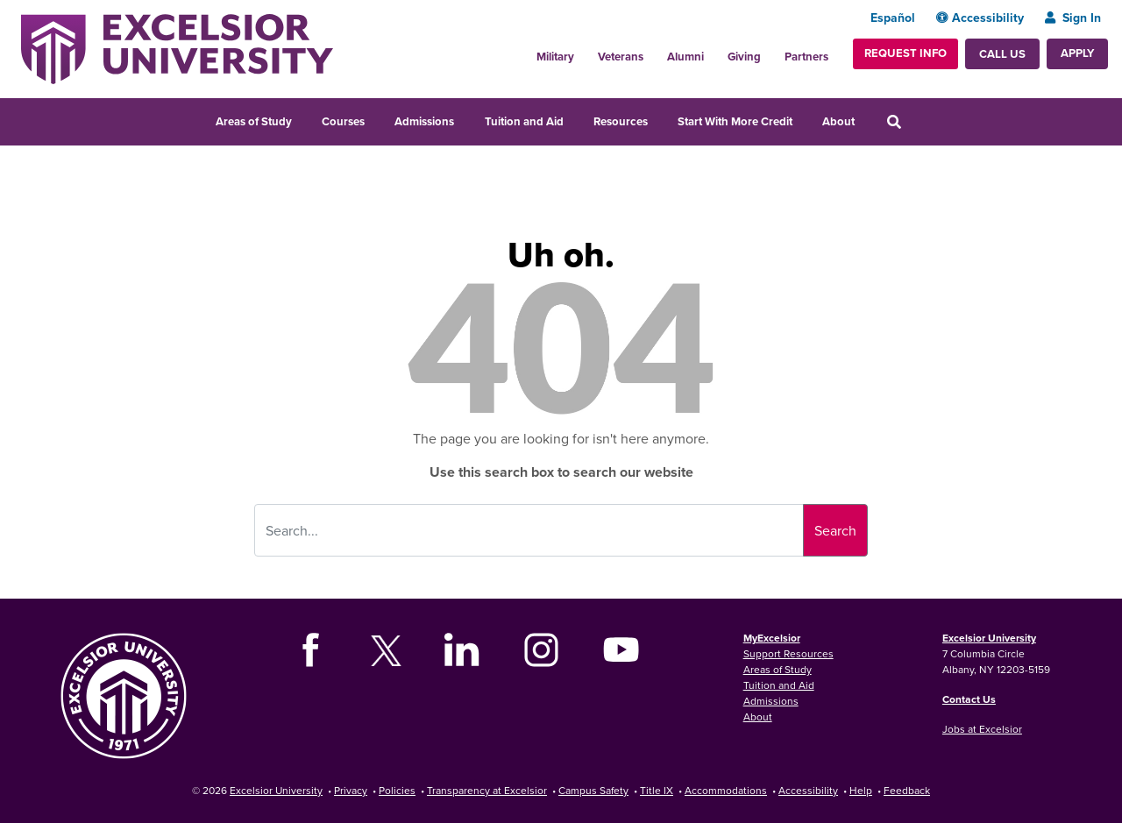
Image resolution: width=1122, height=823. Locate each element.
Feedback (907, 790)
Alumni (685, 56)
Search (835, 530)
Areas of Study (254, 121)
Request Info (905, 53)
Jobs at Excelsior (982, 728)
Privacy (350, 790)
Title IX (656, 790)
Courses (343, 121)
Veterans (620, 56)
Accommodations (726, 790)
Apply (1077, 53)
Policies (397, 790)
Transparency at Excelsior (487, 790)
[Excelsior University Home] (177, 47)
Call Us (1002, 54)
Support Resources (788, 653)
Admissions (424, 121)
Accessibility (980, 17)
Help (860, 790)
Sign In (1073, 17)
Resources (620, 121)
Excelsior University (989, 637)
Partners (806, 56)
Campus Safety (593, 790)
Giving (744, 56)
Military (555, 56)
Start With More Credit (735, 121)
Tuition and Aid (524, 121)
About (838, 121)
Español (892, 17)
